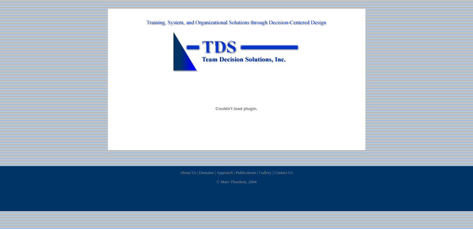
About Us (188, 172)
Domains (206, 172)
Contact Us (283, 172)
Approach (224, 172)
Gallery (265, 172)
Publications (246, 172)
